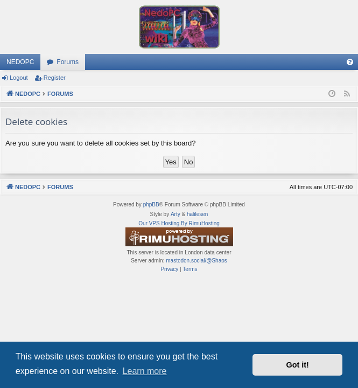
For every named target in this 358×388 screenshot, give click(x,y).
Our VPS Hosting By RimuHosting (179, 223)
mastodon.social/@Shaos (196, 261)
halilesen (197, 214)
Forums (68, 62)
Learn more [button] (145, 371)
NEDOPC (20, 62)
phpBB (151, 204)
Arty (175, 214)
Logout (19, 77)
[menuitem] (350, 62)
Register (55, 77)
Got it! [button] (297, 365)
